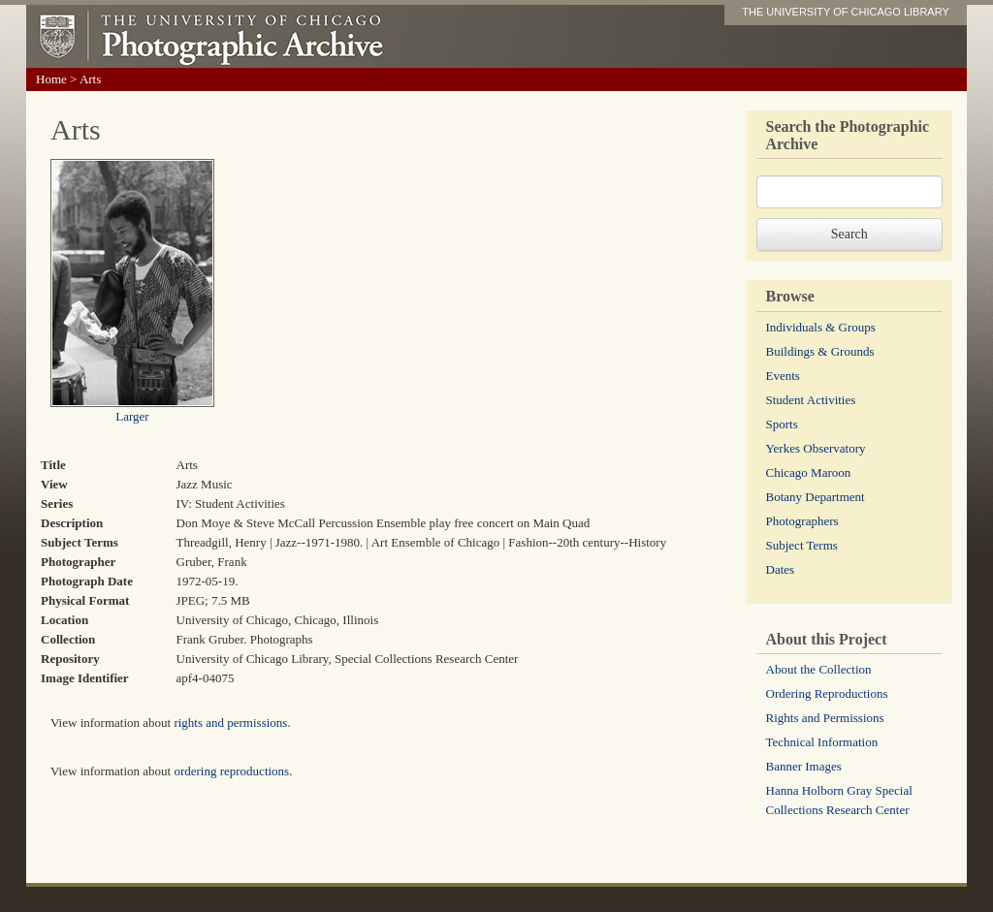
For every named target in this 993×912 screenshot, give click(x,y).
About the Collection (819, 669)
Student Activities (811, 400)
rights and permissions (230, 722)
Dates (780, 569)
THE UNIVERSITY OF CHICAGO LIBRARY (845, 11)
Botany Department (815, 496)
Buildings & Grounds (820, 351)
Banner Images (804, 766)
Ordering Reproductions (827, 693)
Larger (131, 416)
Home (51, 79)
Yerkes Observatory (816, 448)
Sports (782, 424)
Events (783, 375)
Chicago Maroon (808, 472)
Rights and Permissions (825, 717)
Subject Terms (802, 545)
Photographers (802, 521)
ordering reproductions (231, 771)
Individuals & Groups (821, 327)
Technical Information (822, 742)
